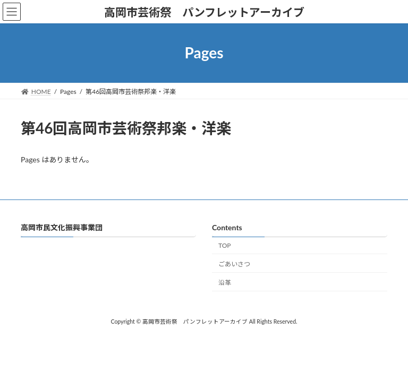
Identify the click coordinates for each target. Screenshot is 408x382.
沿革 (224, 282)
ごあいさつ (234, 264)
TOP (224, 245)
